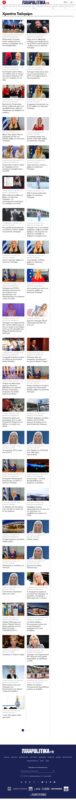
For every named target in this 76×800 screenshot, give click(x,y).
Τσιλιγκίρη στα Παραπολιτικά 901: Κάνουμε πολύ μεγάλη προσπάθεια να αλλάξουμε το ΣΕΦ (38, 658)
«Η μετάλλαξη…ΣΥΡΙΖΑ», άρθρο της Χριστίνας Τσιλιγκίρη (36, 262)
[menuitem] (5, 7)
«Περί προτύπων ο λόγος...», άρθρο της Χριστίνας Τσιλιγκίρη (37, 167)
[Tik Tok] (30, 782)
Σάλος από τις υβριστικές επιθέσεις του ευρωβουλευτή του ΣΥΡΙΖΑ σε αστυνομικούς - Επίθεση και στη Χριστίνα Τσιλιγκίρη (38, 43)
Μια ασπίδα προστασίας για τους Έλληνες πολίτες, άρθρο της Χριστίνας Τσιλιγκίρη (13, 230)
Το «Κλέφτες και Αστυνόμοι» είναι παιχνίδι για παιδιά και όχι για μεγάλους (12, 509)
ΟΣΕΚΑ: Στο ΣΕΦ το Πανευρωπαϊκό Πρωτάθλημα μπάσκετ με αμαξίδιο (38, 687)
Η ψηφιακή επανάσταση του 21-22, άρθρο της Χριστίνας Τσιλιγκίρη (37, 106)
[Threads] (46, 782)
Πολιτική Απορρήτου (35, 776)
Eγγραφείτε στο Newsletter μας (38, 767)
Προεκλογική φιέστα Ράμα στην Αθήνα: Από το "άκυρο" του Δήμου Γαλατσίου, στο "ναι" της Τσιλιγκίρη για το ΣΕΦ (13, 76)
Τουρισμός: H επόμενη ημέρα (13, 655)
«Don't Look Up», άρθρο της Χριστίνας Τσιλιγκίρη (13, 261)
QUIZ (47, 761)
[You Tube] (42, 782)
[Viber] (50, 782)
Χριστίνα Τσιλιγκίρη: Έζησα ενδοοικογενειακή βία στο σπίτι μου (37, 323)
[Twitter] (38, 782)
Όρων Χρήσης (47, 776)
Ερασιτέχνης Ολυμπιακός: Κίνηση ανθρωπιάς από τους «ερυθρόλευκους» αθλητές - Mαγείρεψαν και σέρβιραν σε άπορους (13, 108)
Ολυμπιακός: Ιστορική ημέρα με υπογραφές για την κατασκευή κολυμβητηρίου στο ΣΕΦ (13, 168)
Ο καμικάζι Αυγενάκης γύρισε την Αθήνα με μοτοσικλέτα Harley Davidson (13, 359)
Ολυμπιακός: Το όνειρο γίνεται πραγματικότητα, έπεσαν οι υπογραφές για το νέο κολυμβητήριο (12, 42)
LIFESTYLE (47, 6)
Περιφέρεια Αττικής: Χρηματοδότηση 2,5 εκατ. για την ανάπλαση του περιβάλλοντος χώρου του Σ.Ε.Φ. (38, 511)
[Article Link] (13, 26)
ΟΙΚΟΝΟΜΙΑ (40, 6)
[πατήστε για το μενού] (4, 2)
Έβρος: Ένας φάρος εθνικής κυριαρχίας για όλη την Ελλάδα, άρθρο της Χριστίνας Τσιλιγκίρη (13, 138)
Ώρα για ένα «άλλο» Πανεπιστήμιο (34, 567)
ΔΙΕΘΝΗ (61, 6)
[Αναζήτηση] (71, 2)
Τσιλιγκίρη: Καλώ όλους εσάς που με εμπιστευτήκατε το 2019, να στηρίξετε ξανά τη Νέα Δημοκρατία (37, 75)
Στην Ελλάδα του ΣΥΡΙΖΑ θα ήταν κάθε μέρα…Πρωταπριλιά (37, 452)
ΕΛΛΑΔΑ (18, 6)
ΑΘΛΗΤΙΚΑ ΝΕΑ (55, 7)
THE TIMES (34, 7)
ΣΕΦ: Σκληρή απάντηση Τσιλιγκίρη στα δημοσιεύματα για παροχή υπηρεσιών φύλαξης (12, 688)
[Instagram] (26, 782)
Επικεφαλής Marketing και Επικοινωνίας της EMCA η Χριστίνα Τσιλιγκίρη (12, 481)
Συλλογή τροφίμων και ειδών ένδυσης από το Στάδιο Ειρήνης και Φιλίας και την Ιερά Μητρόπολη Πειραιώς (38, 421)
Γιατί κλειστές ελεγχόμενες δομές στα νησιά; (12, 593)
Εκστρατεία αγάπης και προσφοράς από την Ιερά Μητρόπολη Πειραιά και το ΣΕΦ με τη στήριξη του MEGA (12, 422)
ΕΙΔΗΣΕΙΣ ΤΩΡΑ (5, 7)
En (66, 2)
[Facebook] (34, 782)
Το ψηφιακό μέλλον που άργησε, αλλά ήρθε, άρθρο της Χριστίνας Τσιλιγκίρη (37, 139)
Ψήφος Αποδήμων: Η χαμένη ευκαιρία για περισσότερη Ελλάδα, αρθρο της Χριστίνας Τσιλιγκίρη (38, 389)
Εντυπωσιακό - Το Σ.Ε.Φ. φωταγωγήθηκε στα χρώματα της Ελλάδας (36, 481)
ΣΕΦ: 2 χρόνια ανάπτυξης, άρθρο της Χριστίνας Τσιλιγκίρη (37, 195)
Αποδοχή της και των (36, 776)
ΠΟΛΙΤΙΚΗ (12, 6)
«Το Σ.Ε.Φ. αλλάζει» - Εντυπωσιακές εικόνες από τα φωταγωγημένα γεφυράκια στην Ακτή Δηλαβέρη (37, 626)
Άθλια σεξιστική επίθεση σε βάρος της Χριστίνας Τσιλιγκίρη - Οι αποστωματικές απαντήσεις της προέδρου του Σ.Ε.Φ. (12, 199)
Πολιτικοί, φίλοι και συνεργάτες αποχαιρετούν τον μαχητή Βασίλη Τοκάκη (37, 359)
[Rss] (21, 782)
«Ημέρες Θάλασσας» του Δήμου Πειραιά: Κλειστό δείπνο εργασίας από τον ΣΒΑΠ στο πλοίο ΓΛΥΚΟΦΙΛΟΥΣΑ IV (11, 626)
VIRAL (42, 761)
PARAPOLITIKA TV (69, 7)
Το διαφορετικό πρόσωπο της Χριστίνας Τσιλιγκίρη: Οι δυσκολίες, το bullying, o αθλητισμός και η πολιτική (37, 595)
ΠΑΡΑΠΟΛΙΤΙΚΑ (26, 6)
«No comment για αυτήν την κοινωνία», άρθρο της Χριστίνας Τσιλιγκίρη (37, 290)
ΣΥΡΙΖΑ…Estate (32, 539)
